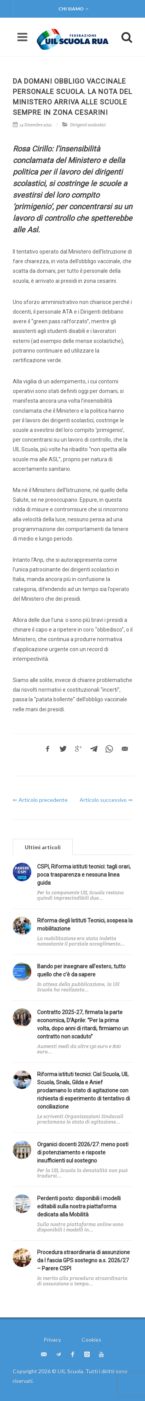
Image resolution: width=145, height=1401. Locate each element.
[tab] (43, 847)
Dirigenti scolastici (88, 125)
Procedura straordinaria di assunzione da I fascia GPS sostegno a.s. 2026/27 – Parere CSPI (83, 1260)
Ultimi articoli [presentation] (43, 847)
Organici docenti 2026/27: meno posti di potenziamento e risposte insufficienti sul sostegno (82, 1152)
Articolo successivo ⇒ (106, 799)
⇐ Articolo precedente (40, 799)
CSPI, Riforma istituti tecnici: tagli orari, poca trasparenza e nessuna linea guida (84, 874)
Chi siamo (73, 8)
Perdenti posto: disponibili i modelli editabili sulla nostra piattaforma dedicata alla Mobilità (79, 1206)
